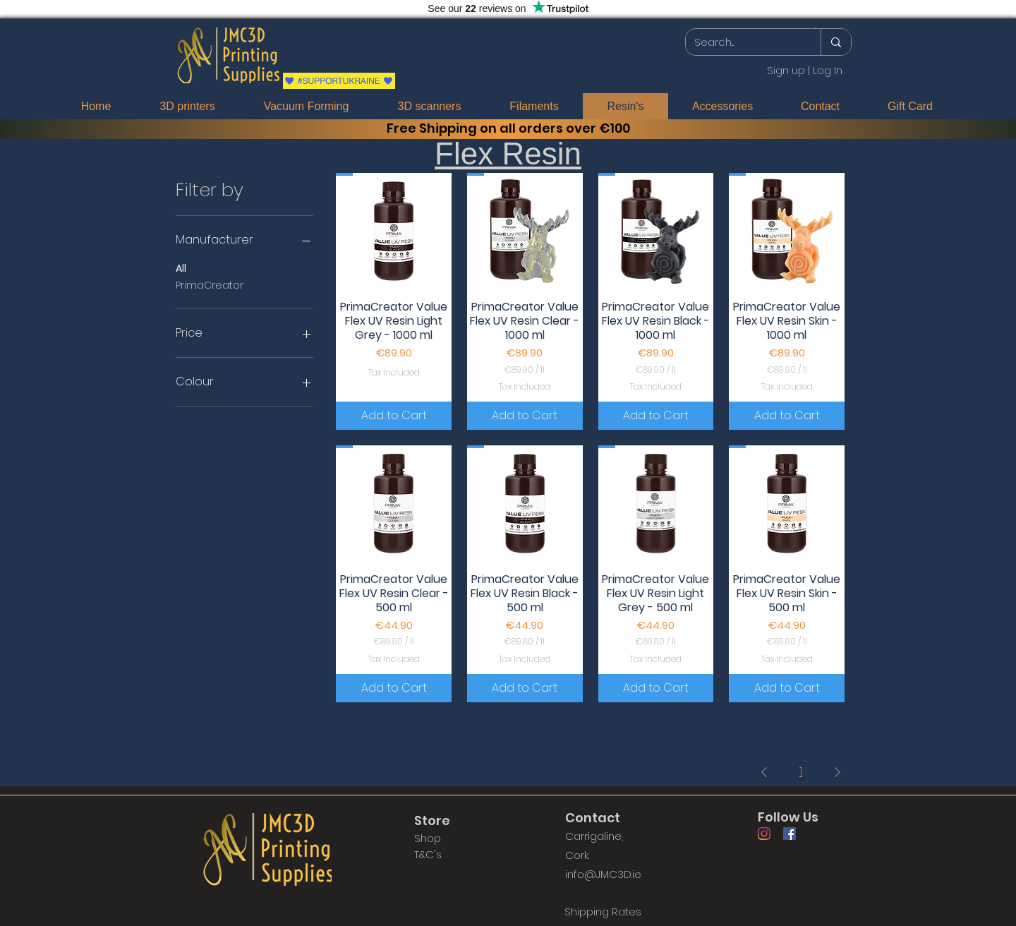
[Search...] (742, 42)
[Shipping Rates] (602, 912)
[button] (816, 27)
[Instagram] (764, 833)
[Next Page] (837, 772)
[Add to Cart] (394, 416)
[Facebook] (789, 833)
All (181, 267)
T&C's (428, 854)
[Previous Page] (764, 772)
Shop (427, 838)
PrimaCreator (209, 284)
